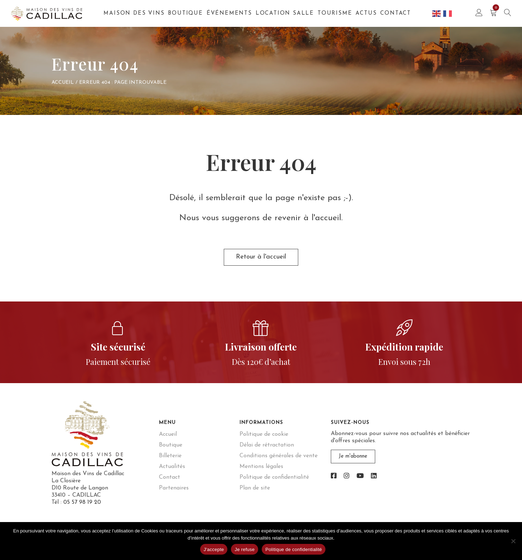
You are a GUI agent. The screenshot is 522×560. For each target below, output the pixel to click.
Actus (366, 13)
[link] (334, 479)
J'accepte (214, 549)
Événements (229, 13)
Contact (395, 13)
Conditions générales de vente (279, 459)
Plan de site (255, 491)
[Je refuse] (513, 541)
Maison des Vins (133, 13)
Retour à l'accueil (261, 259)
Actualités (172, 470)
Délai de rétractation (267, 449)
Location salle (285, 13)
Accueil (63, 82)
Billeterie (170, 459)
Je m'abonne (353, 460)
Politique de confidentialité (274, 481)
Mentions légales (261, 470)
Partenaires (174, 491)
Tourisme (335, 13)
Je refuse (245, 549)
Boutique (185, 13)
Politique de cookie (264, 438)
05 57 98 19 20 (82, 506)
